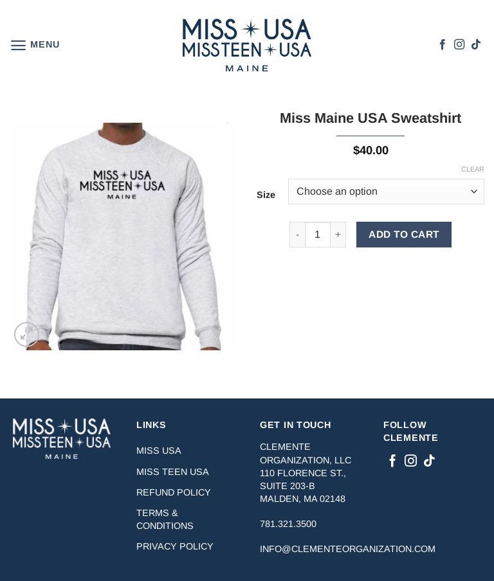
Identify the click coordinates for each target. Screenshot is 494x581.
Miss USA (158, 450)
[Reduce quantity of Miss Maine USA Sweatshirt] (297, 234)
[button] (34, 45)
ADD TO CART (404, 234)
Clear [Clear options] (472, 169)
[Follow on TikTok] (476, 45)
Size (266, 195)
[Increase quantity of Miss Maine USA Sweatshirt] (338, 234)
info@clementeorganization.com (347, 549)
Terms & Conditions (165, 519)
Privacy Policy (175, 546)
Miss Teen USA (172, 472)
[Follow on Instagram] (459, 45)
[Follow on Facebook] (442, 45)
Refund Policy (173, 492)
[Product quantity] (318, 234)
